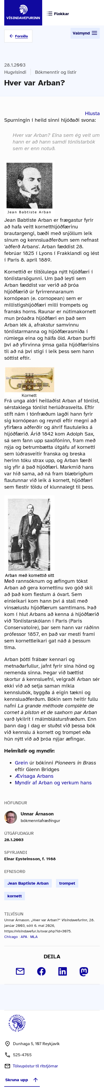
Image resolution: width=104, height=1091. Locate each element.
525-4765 (22, 1055)
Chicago (11, 936)
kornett (14, 896)
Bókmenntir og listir (55, 72)
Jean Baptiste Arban (28, 883)
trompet (67, 883)
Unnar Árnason (37, 814)
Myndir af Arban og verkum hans (53, 782)
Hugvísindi (15, 72)
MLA (34, 936)
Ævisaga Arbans (34, 776)
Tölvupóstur (35, 1066)
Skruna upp (22, 1080)
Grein (21, 762)
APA (24, 936)
